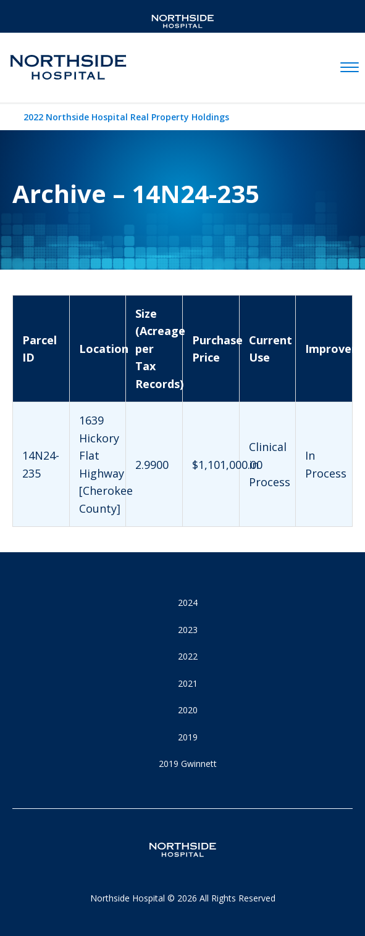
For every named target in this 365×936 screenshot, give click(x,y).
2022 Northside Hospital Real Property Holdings (126, 117)
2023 (188, 630)
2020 (188, 710)
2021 (188, 683)
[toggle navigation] (349, 68)
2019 (188, 737)
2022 (188, 656)
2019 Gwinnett (188, 763)
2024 (188, 602)
